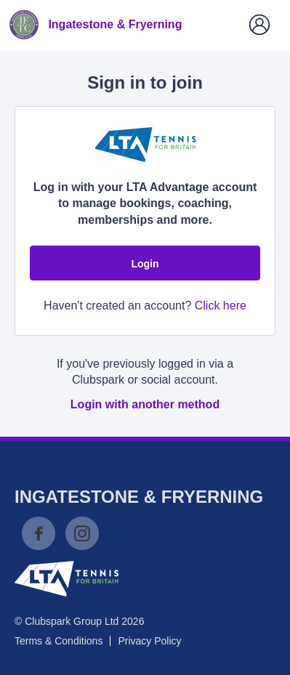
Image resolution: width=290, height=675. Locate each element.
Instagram (82, 533)
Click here (220, 305)
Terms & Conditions (58, 641)
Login (144, 264)
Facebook (38, 533)
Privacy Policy (149, 641)
